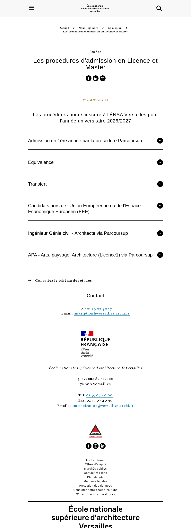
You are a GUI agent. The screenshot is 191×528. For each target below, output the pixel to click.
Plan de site (95, 477)
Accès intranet (95, 460)
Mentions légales (95, 481)
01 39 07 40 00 (99, 394)
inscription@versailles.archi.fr (102, 313)
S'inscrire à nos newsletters (95, 494)
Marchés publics (95, 468)
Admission (115, 28)
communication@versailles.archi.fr (102, 405)
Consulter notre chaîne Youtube (95, 489)
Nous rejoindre (88, 28)
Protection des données (95, 485)
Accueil (64, 28)
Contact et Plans (95, 472)
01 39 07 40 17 (99, 308)
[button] (159, 8)
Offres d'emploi (95, 464)
